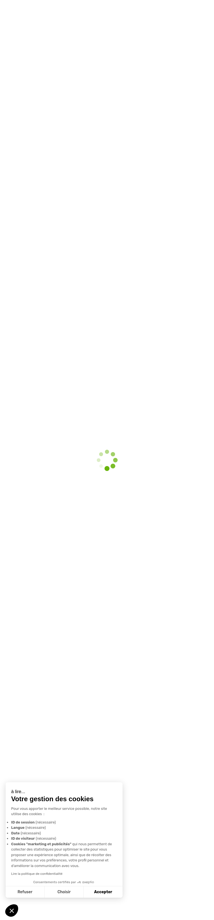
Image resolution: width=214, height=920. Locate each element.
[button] (11, 910)
